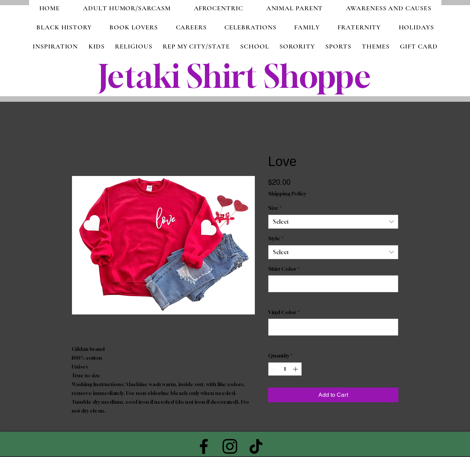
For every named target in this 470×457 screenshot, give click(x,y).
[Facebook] (204, 446)
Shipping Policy (287, 193)
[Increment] (296, 369)
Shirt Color (284, 269)
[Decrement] (273, 369)
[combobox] (333, 222)
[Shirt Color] (333, 283)
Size (275, 208)
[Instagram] (230, 446)
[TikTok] (256, 446)
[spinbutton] (285, 369)
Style (275, 238)
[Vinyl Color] (333, 327)
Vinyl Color (284, 312)
